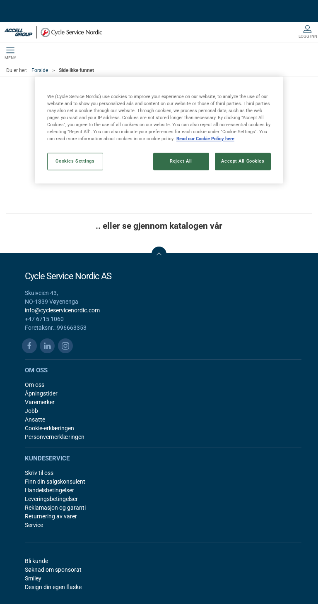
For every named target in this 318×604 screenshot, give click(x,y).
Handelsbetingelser (49, 490)
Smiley (33, 578)
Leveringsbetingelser (51, 499)
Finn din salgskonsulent (55, 481)
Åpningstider (41, 393)
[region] (159, 130)
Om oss (34, 384)
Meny (10, 53)
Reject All (181, 161)
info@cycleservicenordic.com (62, 310)
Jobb (31, 410)
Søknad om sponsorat (53, 569)
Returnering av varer (51, 516)
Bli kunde (36, 561)
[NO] (53, 32)
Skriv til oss (39, 473)
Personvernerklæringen (54, 437)
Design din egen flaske (53, 587)
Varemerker (40, 402)
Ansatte (35, 419)
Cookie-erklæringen (49, 428)
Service (34, 525)
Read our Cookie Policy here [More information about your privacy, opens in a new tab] (205, 139)
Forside (39, 70)
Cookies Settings (74, 161)
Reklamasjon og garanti (55, 507)
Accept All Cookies (242, 161)
